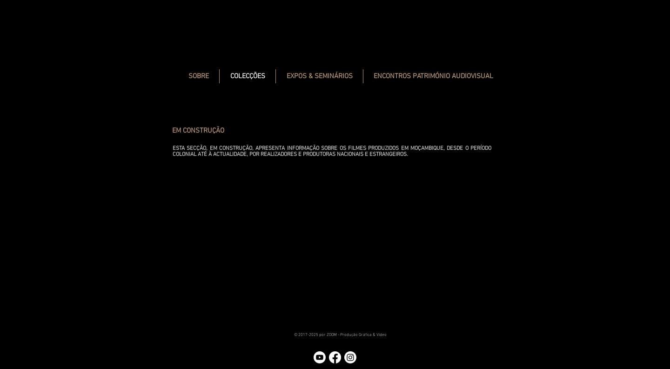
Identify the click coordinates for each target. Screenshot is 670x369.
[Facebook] (335, 357)
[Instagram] (350, 357)
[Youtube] (320, 357)
